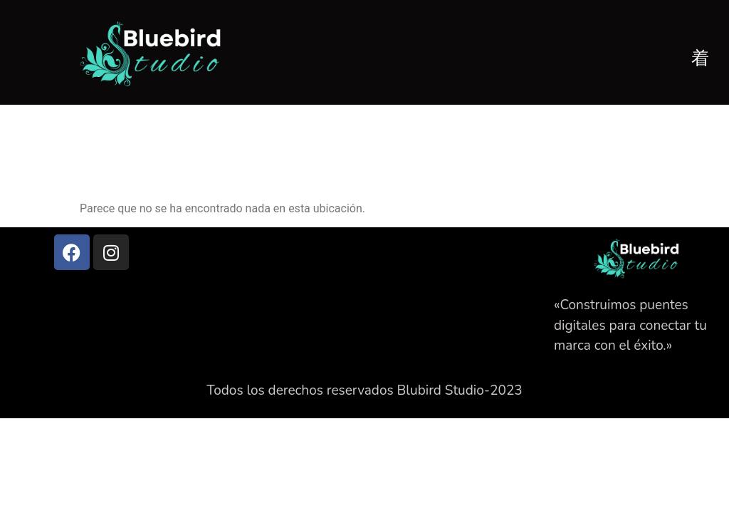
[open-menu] (700, 56)
